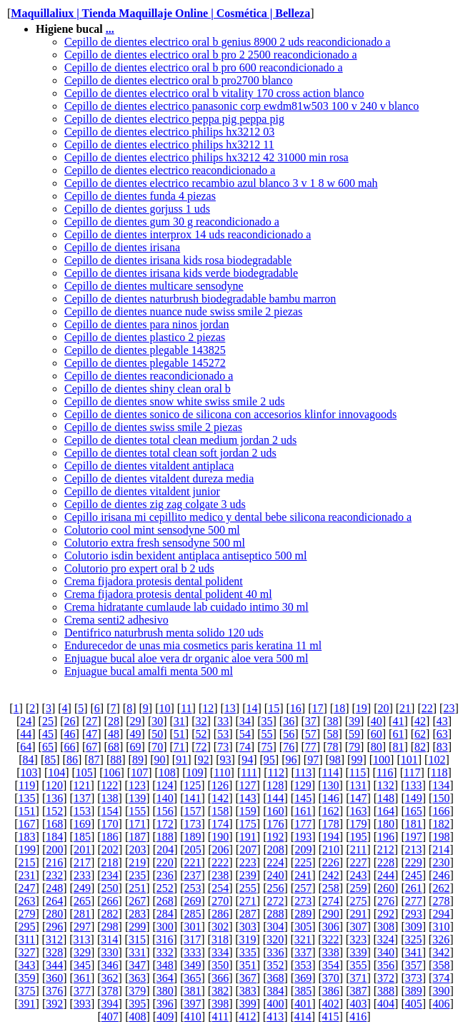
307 (358, 927)
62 (420, 734)
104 (56, 772)
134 (440, 785)
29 (135, 721)
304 (275, 927)
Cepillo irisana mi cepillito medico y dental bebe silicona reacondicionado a (238, 517)
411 (219, 1016)
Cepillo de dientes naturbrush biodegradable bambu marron (200, 299)
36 (288, 721)
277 (413, 901)
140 (165, 798)
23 (448, 708)
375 (27, 991)
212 (385, 849)
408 (137, 1016)
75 (266, 747)
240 (275, 875)
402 (330, 1004)
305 (303, 927)
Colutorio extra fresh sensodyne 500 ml (154, 543)
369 (303, 978)
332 (165, 952)
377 (82, 991)
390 (440, 991)
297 (82, 927)
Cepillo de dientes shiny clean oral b (147, 388)
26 (70, 721)
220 (165, 862)
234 (110, 875)
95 (269, 760)
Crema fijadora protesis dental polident (153, 581)
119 (27, 785)
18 (339, 708)
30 (157, 721)
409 (165, 1016)
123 (137, 785)
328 (54, 952)
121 (82, 785)
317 (192, 939)
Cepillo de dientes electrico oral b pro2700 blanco (178, 80)
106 (112, 772)
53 (223, 734)
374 (440, 978)
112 (276, 772)
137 (82, 798)
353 (303, 965)
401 (303, 1004)
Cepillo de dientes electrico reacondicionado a (169, 170)
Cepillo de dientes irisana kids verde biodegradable (181, 273)
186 (110, 837)
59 (354, 734)
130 (330, 785)
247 (27, 888)
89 (138, 760)
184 (54, 837)
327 (27, 952)
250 (110, 888)
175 (248, 824)
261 (413, 888)
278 (440, 901)
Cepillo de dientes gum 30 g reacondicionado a (171, 222)
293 (413, 914)
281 (82, 914)
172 (165, 824)
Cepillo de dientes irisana (122, 247)
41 (398, 721)
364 (165, 978)
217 (82, 862)
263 (27, 901)
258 (330, 888)
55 (266, 734)
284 (165, 914)
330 (110, 952)
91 (181, 760)
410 (192, 1016)
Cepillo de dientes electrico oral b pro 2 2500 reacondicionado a (210, 55)
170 (110, 824)
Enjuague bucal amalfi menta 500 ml (148, 671)
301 (192, 927)
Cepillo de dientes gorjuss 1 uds (137, 209)
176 (275, 824)
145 (303, 798)
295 (27, 927)
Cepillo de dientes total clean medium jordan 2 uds (180, 440)
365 (192, 978)
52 (201, 734)
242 (330, 875)
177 (303, 824)
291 (358, 914)
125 (192, 785)
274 (330, 901)
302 (220, 927)
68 (113, 747)
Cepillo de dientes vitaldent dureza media (159, 478)
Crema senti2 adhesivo (116, 620)
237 (192, 875)
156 (165, 811)
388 (385, 991)
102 (436, 760)
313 (82, 939)
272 (275, 901)
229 (413, 862)
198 (440, 837)
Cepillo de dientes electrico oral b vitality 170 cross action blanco (214, 93)
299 (137, 927)
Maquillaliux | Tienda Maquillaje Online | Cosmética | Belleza (160, 13)
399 (248, 1004)
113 (303, 772)
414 (303, 1016)
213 (413, 849)
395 (137, 1004)
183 (27, 837)
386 (330, 991)
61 (398, 734)
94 (247, 760)
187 (137, 837)
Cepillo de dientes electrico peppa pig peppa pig (174, 119)
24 (25, 721)
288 (275, 914)
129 (303, 785)
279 (27, 914)
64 (25, 747)
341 (413, 952)
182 (440, 824)
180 (385, 824)
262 (440, 888)
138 (110, 798)
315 (137, 939)
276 (385, 901)
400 (275, 1004)
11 (186, 708)
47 (91, 734)
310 (440, 927)
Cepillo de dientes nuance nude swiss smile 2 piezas (183, 311)
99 (356, 760)
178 (330, 824)
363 (137, 978)
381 (192, 991)
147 (358, 798)
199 (27, 849)
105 (84, 772)
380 (165, 991)
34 (245, 721)
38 (332, 721)
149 (413, 798)
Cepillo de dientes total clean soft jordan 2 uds (170, 453)
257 (303, 888)
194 (330, 837)
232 (54, 875)
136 (54, 798)
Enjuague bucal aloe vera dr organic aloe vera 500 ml (186, 658)
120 (54, 785)
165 (413, 811)
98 (335, 760)
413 (275, 1016)
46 (70, 734)
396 (165, 1004)
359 (27, 978)
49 (135, 734)
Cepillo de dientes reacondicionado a (148, 376)
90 (160, 760)
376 (54, 991)
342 (440, 952)
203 (137, 849)
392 (54, 1004)
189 (192, 837)
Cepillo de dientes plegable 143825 (145, 350)
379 (137, 991)
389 (413, 991)
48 (113, 734)
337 (303, 952)
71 (179, 747)
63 (442, 734)
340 (385, 952)
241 (303, 875)
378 (110, 991)
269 (192, 901)
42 (420, 721)
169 (82, 824)
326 (440, 939)
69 (135, 747)
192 (275, 837)
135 (27, 798)
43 (442, 721)
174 (220, 824)
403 (358, 1004)
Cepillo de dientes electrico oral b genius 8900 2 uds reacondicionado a (227, 42)
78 (332, 747)
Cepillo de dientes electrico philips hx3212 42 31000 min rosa (206, 157)
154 (110, 811)
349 (192, 965)
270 (220, 901)
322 (330, 939)
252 (165, 888)
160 (275, 811)
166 (440, 811)
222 (220, 862)
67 (91, 747)
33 (223, 721)
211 (358, 849)
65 (48, 747)
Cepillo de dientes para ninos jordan (146, 324)
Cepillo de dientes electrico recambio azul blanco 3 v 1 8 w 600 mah (221, 183)
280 (54, 914)
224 (275, 862)
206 (220, 849)
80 (376, 747)
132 (385, 785)
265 (82, 901)
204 (165, 849)
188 (165, 837)
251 (137, 888)
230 (440, 862)
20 (383, 708)
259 (358, 888)
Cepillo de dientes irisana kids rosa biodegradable (178, 260)
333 (192, 952)
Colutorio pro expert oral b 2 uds (139, 568)
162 (330, 811)
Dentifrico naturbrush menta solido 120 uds (164, 633)
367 (248, 978)
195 (358, 837)
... (110, 29)
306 (330, 927)
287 (248, 914)
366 (220, 978)
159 (248, 811)
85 (50, 760)
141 (192, 798)
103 (29, 772)
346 (110, 965)
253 (192, 888)
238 (220, 875)
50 (157, 734)
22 (427, 708)
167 (27, 824)
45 (48, 734)
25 (48, 721)
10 (164, 708)
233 (82, 875)
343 (27, 965)
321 (303, 939)
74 (245, 747)
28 (113, 721)
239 (248, 875)
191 (248, 837)
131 (358, 785)
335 (248, 952)
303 (248, 927)
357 (413, 965)
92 (203, 760)
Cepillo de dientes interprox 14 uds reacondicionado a (187, 234)
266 (110, 901)
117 (412, 772)
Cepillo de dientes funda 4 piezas (140, 196)
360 (54, 978)
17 (317, 708)
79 (354, 747)
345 (82, 965)
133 (413, 785)
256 (275, 888)
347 (137, 965)
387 (358, 991)
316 (165, 939)
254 (220, 888)
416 (358, 1016)
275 (358, 901)
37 (311, 721)
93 (225, 760)
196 (385, 837)
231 (27, 875)
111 (249, 772)
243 (358, 875)
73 (223, 747)
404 (385, 1004)
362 (110, 978)
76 (288, 747)
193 (303, 837)
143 (248, 798)
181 (413, 824)
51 (179, 734)
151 (27, 811)
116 (385, 772)
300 (165, 927)
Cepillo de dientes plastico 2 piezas (144, 337)
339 (358, 952)
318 (220, 939)
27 (91, 721)
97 (313, 760)
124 (165, 785)
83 (442, 747)
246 (440, 875)
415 (330, 1016)
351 (248, 965)
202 (110, 849)
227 (358, 862)
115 (357, 772)
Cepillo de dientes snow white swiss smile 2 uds (174, 401)
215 (27, 862)
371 (358, 978)
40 (376, 721)
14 (252, 708)
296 (54, 927)
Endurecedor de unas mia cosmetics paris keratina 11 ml (193, 645)
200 (55, 849)
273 (303, 901)
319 (248, 939)
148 (385, 798)
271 (248, 901)
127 (248, 785)
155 (137, 811)
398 (220, 1004)
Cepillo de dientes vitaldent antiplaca (149, 466)
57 (311, 734)
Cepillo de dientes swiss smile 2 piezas (153, 427)
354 (330, 965)
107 (139, 772)
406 (440, 1004)
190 (220, 837)
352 (275, 965)
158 (220, 811)
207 (248, 849)
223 (248, 862)
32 (201, 721)
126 (220, 785)
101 (409, 760)
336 (275, 952)
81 (398, 747)
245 (413, 875)
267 (137, 901)
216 (54, 862)
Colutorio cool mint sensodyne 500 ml (152, 530)
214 (440, 849)
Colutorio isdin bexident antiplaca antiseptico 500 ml (185, 555)
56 (288, 734)
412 (248, 1016)
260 (385, 888)
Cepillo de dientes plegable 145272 (145, 363)
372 (385, 978)
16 (296, 708)
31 (179, 721)
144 (275, 798)
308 (385, 927)
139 (137, 798)
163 (358, 811)
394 (110, 1004)
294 (440, 914)
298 (110, 927)
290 (330, 914)
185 (82, 837)
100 (381, 760)
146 (330, 798)
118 (439, 772)
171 (137, 824)
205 (192, 849)
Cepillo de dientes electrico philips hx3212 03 (169, 132)
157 (192, 811)
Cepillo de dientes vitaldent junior (142, 491)
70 (157, 747)
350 (220, 965)
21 (405, 708)
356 (385, 965)
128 (275, 785)
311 (27, 939)
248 (54, 888)
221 (192, 862)
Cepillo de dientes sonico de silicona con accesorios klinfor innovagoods (230, 414)
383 (248, 991)
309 (413, 927)
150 (440, 798)
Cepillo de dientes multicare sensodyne (154, 286)
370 (330, 978)
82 (420, 747)
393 (82, 1004)
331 (137, 952)
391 (27, 1004)
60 (376, 734)
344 (54, 965)
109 (194, 772)
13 (230, 708)
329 (82, 952)
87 (94, 760)
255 (248, 888)
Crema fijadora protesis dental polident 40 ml (168, 594)
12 (208, 708)
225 (303, 862)
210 (330, 849)
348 (165, 965)
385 (303, 991)
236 (165, 875)
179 (358, 824)
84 (28, 760)
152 (54, 811)
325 (413, 939)
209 (303, 849)
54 (245, 734)
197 (413, 837)
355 (358, 965)
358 (440, 965)
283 (137, 914)
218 (110, 862)
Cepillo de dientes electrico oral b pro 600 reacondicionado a (203, 67)
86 (72, 760)
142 (220, 798)
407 (110, 1016)
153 (82, 811)
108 (167, 772)
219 (137, 862)
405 (413, 1004)
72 (201, 747)
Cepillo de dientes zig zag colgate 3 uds (155, 504)
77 (311, 747)
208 (275, 849)
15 (273, 708)
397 (192, 1004)
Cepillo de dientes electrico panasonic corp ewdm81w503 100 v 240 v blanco (241, 106)
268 (165, 901)
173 (192, 824)
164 (385, 811)
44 (25, 734)
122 (109, 785)
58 (332, 734)
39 (354, 721)
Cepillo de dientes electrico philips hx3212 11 (169, 144)
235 (137, 875)
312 (54, 939)
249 (82, 888)
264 (54, 901)
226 (330, 862)
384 (275, 991)
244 (385, 875)
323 (358, 939)
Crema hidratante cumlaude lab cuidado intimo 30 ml (186, 607)
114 (330, 772)
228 (385, 862)
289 (303, 914)
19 (361, 708)
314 (109, 939)
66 (70, 747)
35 (266, 721)
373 (413, 978)
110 (222, 772)
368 (275, 978)
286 (220, 914)
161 (303, 811)
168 (54, 824)
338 (330, 952)
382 (220, 991)
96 (291, 760)
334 (220, 952)
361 (82, 978)
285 (192, 914)
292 (385, 914)
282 (110, 914)
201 (82, 849)
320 (275, 939)
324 (385, 939)
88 (115, 760)
